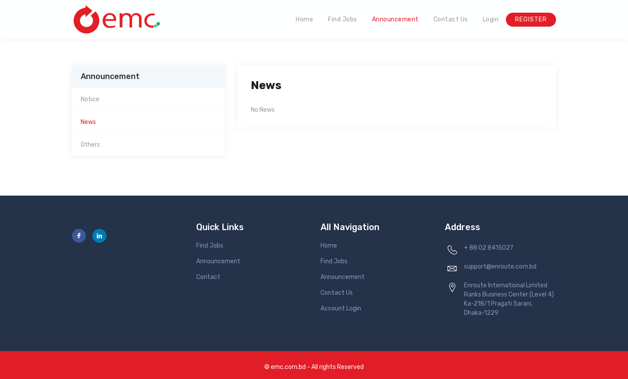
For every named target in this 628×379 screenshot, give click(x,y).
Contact (208, 277)
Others (90, 144)
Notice (90, 99)
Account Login (341, 308)
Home (304, 19)
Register (531, 19)
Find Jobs (342, 19)
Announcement (395, 19)
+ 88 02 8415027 (488, 248)
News (88, 122)
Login (491, 19)
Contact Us (450, 19)
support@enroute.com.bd (500, 266)
